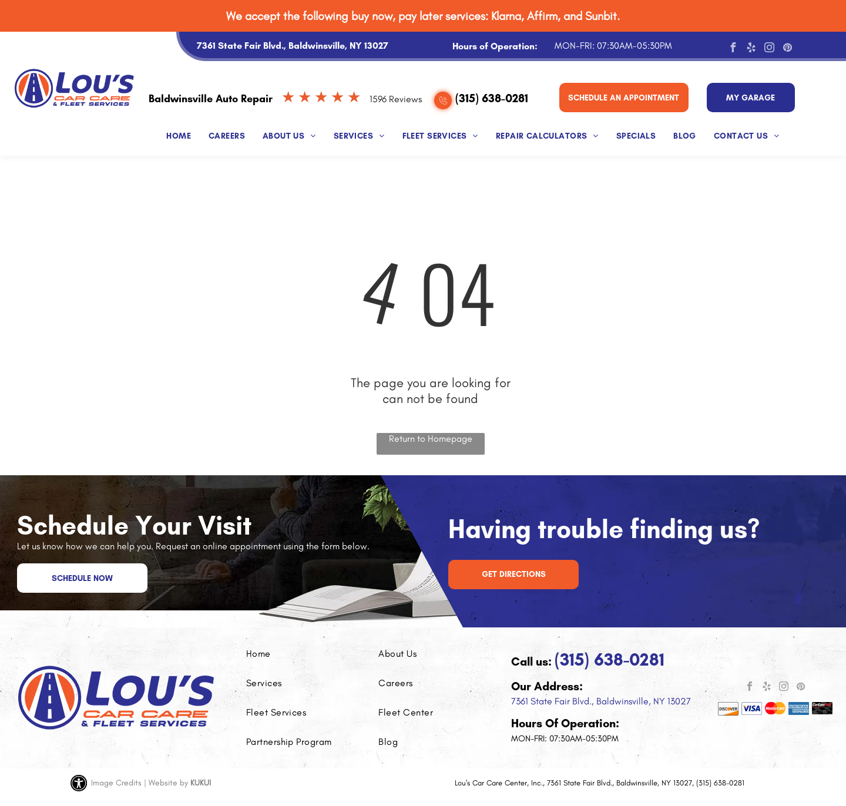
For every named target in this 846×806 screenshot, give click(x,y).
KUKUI (200, 783)
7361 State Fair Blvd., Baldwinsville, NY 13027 (601, 701)
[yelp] (750, 49)
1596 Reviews (396, 99)
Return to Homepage (430, 438)
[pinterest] (787, 49)
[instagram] (769, 49)
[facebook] (732, 49)
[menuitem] (178, 133)
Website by (168, 783)
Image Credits (116, 783)
